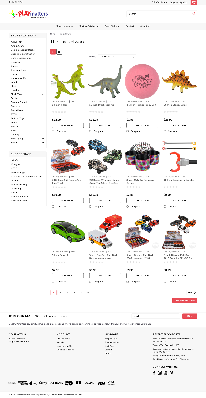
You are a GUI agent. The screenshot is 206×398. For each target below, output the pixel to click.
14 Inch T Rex (59, 104)
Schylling (16, 188)
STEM (14, 114)
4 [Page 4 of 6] (74, 292)
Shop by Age (64, 26)
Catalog (15, 134)
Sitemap (34, 395)
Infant (14, 82)
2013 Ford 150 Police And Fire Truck (66, 182)
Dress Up (15, 62)
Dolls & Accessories (21, 58)
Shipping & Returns (65, 349)
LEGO (14, 168)
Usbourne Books (19, 196)
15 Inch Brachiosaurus (101, 104)
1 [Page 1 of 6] (53, 292)
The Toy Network (65, 34)
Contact (130, 26)
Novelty (15, 90)
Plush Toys (16, 94)
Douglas (15, 164)
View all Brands (19, 200)
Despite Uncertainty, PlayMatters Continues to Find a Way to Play (173, 350)
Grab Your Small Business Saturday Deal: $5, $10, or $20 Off (173, 340)
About (145, 26)
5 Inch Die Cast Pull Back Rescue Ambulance (103, 257)
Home (52, 34)
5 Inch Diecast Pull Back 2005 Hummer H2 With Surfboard (140, 258)
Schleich (15, 180)
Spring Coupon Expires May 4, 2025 (169, 355)
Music (14, 86)
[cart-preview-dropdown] (193, 2)
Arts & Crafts (17, 45)
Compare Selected (185, 300)
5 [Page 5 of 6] (81, 292)
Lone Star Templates (74, 395)
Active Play (16, 41)
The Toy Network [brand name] (60, 101)
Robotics (15, 106)
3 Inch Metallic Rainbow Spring (140, 182)
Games (14, 66)
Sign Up (183, 2)
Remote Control (19, 102)
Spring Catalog (89, 26)
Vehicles (15, 126)
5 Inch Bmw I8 (60, 255)
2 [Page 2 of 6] (60, 292)
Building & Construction (23, 53)
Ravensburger (18, 172)
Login (173, 2)
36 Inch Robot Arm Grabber (179, 180)
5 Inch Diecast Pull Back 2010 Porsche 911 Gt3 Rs (178, 257)
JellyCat (15, 160)
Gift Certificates (63, 338)
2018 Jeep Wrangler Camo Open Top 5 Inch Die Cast (104, 182)
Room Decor (17, 110)
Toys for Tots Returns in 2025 (166, 345)
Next (192, 292)
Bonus (14, 142)
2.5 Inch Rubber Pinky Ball (141, 104)
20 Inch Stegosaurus (175, 104)
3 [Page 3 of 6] (67, 292)
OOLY (14, 192)
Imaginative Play (19, 78)
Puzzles (15, 98)
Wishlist (61, 342)
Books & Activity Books (23, 49)
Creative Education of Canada (26, 176)
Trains (14, 122)
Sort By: (92, 56)
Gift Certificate (159, 2)
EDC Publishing (19, 184)
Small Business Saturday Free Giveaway (171, 359)
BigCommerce (52, 395)
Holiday (15, 74)
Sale (13, 130)
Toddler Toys (17, 118)
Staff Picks (112, 26)
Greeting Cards (18, 70)
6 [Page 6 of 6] (88, 292)
